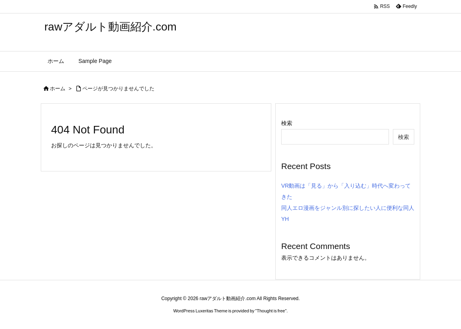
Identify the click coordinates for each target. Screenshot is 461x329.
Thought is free (271, 310)
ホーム (57, 88)
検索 (286, 123)
